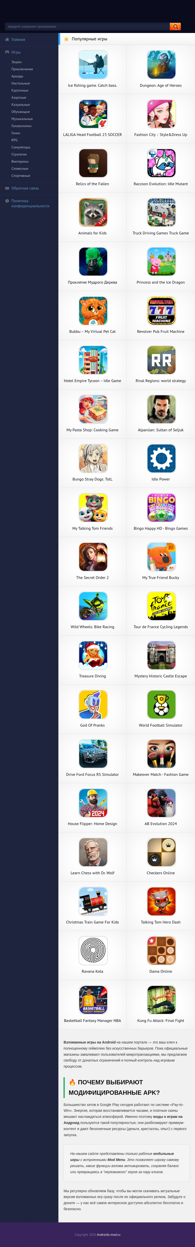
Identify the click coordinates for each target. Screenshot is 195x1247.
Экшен (16, 62)
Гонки (15, 133)
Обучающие (20, 111)
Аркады (17, 76)
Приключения (22, 69)
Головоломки (21, 126)
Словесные (19, 168)
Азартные (18, 97)
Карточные (19, 90)
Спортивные (20, 175)
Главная (15, 39)
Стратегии (19, 154)
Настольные (20, 83)
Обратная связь (22, 188)
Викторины (19, 161)
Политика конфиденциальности (27, 203)
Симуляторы (20, 147)
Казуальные (20, 104)
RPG (14, 140)
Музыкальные (22, 118)
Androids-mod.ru (108, 1235)
